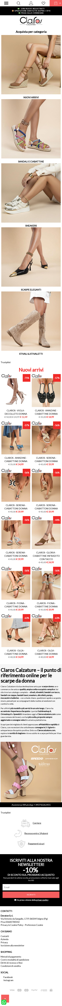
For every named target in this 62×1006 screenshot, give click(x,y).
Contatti (5, 936)
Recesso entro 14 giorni (36, 833)
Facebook (8, 977)
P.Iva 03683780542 (10, 922)
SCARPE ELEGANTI (31, 289)
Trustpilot (6, 362)
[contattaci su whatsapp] (3, 1002)
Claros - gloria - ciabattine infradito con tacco (46, 555)
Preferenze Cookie (34, 925)
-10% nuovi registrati (31, 9)
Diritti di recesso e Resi (11, 962)
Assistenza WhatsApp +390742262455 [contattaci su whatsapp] (31, 804)
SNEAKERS (31, 225)
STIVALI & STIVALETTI (31, 353)
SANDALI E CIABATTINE (31, 161)
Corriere (37, 823)
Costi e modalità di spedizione (15, 959)
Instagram (8, 980)
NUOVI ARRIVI (31, 97)
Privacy (4, 942)
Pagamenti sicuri (36, 843)
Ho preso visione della (32, 900)
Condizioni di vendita (11, 966)
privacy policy (42, 900)
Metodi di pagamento (11, 956)
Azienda (4, 939)
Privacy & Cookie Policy (12, 925)
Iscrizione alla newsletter (12, 945)
